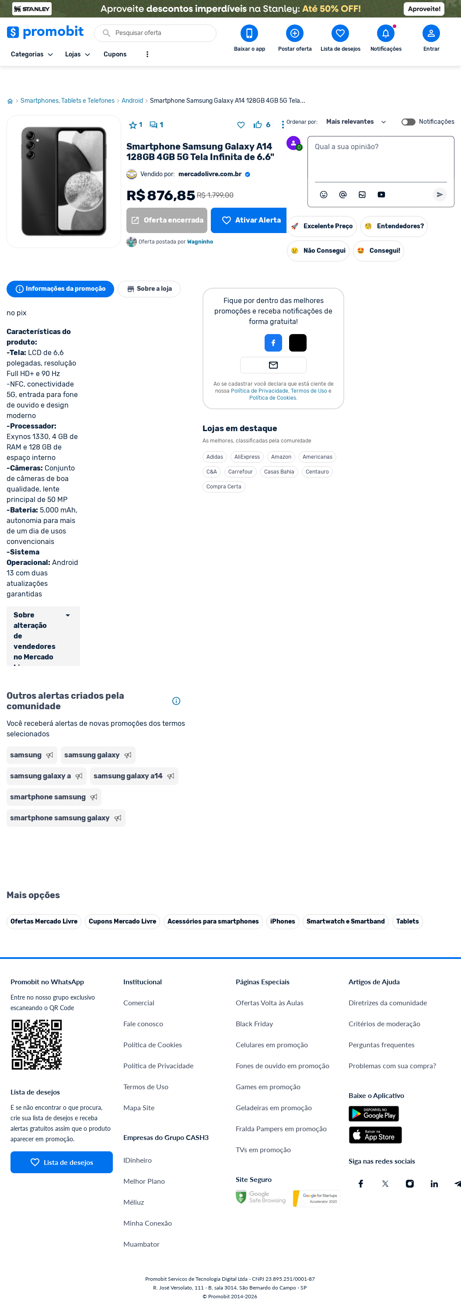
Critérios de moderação (384, 981)
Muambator (141, 1202)
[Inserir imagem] (362, 173)
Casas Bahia (284, 451)
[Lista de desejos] (251, 199)
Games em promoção (268, 1044)
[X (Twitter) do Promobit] (385, 1141)
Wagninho (200, 221)
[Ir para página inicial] (14, 80)
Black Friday (254, 981)
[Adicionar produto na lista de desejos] (241, 104)
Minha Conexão (147, 1181)
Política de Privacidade (264, 370)
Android (136, 80)
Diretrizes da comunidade (388, 960)
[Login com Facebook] (278, 322)
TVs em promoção (263, 1107)
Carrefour (245, 451)
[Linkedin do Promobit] (434, 1141)
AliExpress (252, 436)
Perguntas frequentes (382, 1002)
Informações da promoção (62, 268)
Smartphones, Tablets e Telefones (71, 80)
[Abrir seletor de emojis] (323, 173)
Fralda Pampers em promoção (281, 1086)
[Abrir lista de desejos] (340, 39)
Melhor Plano (144, 1139)
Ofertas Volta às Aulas (270, 960)
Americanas (322, 436)
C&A (216, 451)
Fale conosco (143, 981)
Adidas (219, 436)
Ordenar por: (302, 101)
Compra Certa (228, 466)
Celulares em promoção (272, 1002)
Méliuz (133, 1160)
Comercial (138, 960)
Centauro (322, 451)
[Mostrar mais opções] (147, 54)
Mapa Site (138, 1065)
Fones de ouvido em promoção (282, 1023)
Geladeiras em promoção (274, 1065)
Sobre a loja (156, 268)
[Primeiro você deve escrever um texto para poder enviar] (440, 174)
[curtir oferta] (262, 104)
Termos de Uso (314, 370)
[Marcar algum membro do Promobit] (343, 173)
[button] (248, 322)
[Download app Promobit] (249, 39)
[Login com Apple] (302, 322)
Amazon (286, 436)
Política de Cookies (277, 377)
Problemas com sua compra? (392, 1023)
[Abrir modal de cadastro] (431, 39)
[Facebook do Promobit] (361, 1141)
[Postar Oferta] (295, 39)
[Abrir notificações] (386, 39)
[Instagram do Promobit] (410, 1141)
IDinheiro (137, 1118)
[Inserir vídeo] (381, 173)
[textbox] (381, 136)
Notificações (436, 101)
